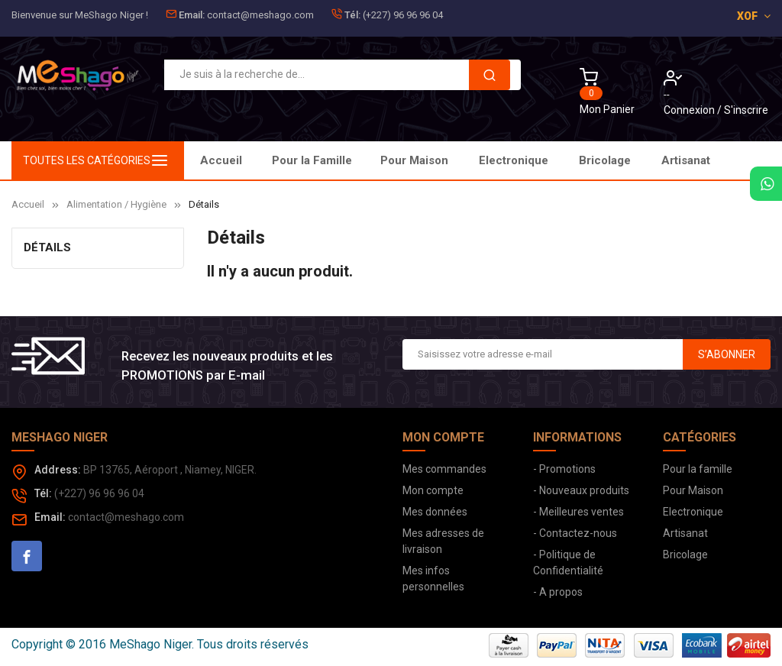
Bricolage (605, 160)
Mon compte (433, 490)
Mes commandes (444, 469)
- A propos (558, 592)
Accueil (221, 160)
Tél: (352, 15)
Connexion (690, 110)
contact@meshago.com (260, 15)
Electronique (513, 160)
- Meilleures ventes (578, 512)
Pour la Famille (312, 160)
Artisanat (685, 160)
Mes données (434, 512)
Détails (47, 247)
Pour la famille (697, 469)
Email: (192, 15)
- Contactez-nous (575, 533)
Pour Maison (414, 160)
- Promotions (564, 469)
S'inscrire (746, 110)
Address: (57, 470)
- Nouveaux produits (581, 490)
